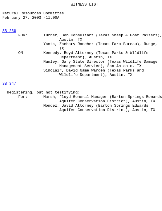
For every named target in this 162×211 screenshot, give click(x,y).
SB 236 (9, 36)
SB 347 (9, 100)
